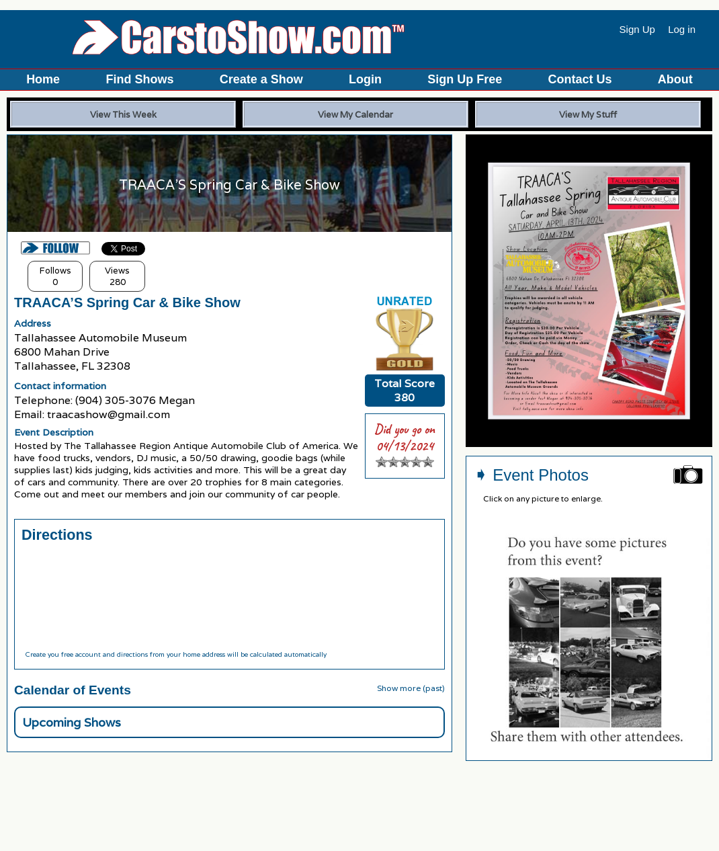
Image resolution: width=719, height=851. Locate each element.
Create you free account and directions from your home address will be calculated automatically (176, 654)
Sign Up (637, 29)
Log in (681, 29)
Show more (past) (411, 688)
